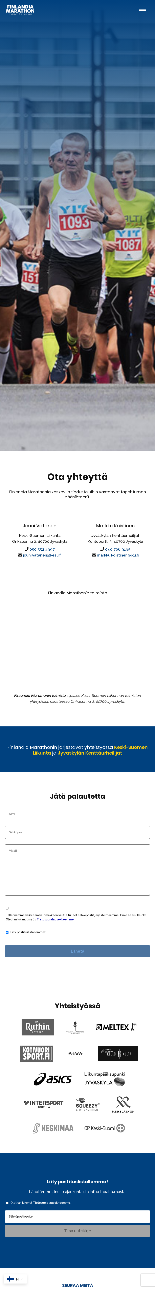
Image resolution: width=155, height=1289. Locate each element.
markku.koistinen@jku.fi (118, 562)
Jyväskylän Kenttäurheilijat (93, 767)
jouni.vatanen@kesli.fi (42, 562)
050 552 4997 (42, 556)
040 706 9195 (117, 556)
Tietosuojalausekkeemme (55, 939)
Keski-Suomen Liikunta (56, 763)
